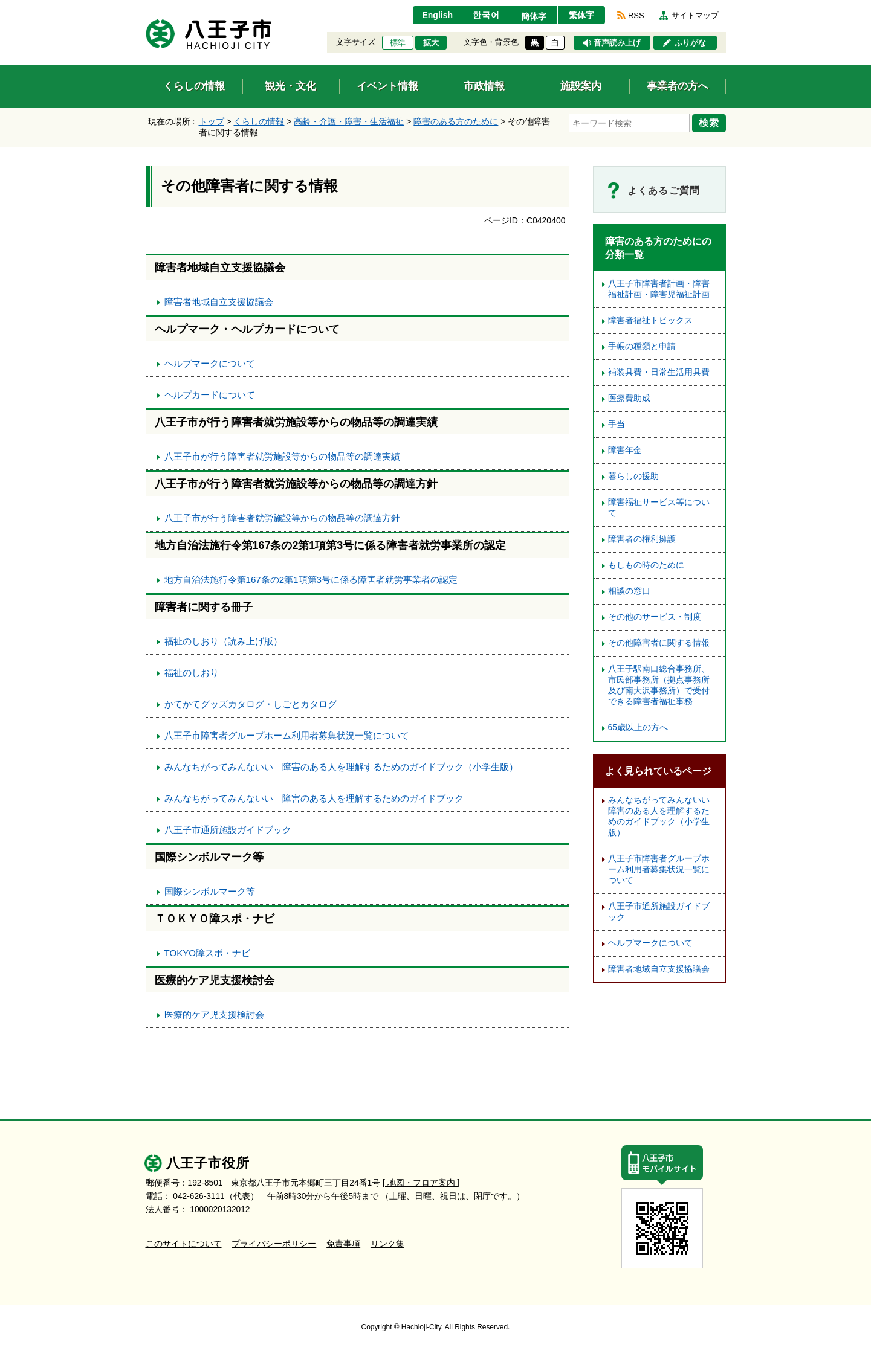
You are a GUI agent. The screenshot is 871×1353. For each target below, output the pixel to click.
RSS (636, 15)
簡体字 (533, 16)
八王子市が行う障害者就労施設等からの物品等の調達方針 (282, 518)
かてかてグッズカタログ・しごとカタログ (250, 704)
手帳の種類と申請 (642, 346)
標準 (398, 43)
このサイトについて (184, 1244)
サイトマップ (695, 15)
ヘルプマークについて (209, 363)
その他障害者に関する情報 (659, 643)
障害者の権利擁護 (642, 539)
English (437, 15)
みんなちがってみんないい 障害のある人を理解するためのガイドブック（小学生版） (341, 767)
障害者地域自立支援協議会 (218, 302)
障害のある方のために (455, 121)
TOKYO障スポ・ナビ (207, 953)
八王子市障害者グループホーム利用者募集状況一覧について (286, 735)
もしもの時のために (646, 565)
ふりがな (690, 43)
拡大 (431, 43)
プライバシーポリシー (274, 1244)
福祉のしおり (191, 672)
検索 (709, 122)
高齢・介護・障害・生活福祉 (349, 121)
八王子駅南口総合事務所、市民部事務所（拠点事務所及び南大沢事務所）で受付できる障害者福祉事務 (659, 685)
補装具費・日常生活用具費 (659, 372)
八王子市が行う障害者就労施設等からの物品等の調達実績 (282, 456)
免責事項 (343, 1244)
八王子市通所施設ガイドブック (227, 829)
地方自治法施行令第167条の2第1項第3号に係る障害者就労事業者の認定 (311, 579)
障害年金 (625, 450)
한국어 (486, 15)
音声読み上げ (617, 43)
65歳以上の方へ (638, 727)
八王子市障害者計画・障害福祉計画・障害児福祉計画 (659, 289)
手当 (616, 424)
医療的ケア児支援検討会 (214, 1014)
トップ (211, 121)
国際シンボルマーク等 (209, 891)
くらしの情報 (258, 121)
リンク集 (387, 1244)
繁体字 (581, 15)
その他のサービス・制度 (654, 617)
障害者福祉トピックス (650, 320)
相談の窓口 (629, 591)
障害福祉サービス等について (659, 508)
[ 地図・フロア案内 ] (421, 1182)
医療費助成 (629, 398)
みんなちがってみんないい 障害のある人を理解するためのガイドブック (314, 798)
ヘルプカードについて (209, 395)
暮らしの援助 (633, 476)
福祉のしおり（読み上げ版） (223, 641)
